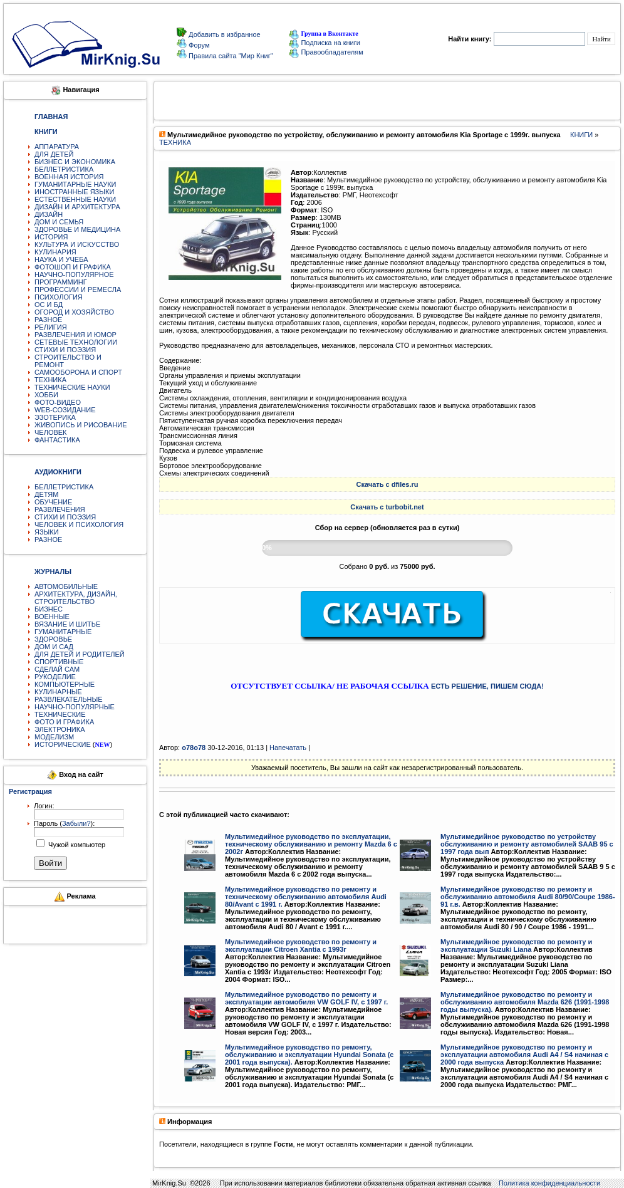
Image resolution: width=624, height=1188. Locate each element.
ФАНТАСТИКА (57, 440)
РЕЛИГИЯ (50, 327)
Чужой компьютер (75, 844)
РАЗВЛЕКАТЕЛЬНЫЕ (68, 699)
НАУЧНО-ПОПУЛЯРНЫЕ (74, 707)
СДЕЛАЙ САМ (57, 669)
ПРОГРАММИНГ (60, 282)
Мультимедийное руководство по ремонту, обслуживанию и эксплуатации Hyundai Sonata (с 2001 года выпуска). (309, 1054)
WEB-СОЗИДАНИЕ (65, 410)
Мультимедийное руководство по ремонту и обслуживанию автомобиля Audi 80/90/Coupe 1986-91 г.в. (527, 896)
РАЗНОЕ (48, 319)
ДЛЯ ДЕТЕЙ (53, 154)
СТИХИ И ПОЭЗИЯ (65, 349)
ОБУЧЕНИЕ (53, 502)
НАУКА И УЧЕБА (61, 259)
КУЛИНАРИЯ (55, 252)
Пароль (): (64, 823)
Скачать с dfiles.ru (387, 484)
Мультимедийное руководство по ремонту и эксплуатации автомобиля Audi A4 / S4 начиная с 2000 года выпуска (524, 1054)
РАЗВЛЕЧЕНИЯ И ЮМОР (75, 334)
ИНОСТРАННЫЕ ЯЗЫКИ (74, 191)
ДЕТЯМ (46, 494)
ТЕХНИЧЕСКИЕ (60, 714)
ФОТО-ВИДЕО (57, 402)
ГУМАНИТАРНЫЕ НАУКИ (75, 184)
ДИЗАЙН (48, 214)
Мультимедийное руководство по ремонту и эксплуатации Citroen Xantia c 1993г (301, 945)
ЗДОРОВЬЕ (53, 639)
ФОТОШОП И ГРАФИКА (72, 267)
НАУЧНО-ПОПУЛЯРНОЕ (74, 274)
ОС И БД (48, 304)
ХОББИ (46, 395)
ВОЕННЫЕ (52, 616)
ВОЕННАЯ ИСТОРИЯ (69, 176)
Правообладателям (326, 52)
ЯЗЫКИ (46, 532)
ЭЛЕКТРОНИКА (59, 729)
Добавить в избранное (224, 34)
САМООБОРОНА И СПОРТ (78, 372)
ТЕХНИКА (50, 379)
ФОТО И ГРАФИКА (64, 722)
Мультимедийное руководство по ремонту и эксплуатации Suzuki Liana (516, 945)
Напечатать (287, 747)
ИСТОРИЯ (51, 237)
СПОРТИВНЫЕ (58, 661)
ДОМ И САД (53, 646)
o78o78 (193, 747)
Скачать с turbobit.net (387, 507)
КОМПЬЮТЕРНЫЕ (64, 684)
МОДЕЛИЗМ (54, 737)
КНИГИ (581, 134)
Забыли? (76, 823)
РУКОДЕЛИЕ (55, 676)
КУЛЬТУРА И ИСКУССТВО (76, 244)
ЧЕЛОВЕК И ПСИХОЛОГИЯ (78, 524)
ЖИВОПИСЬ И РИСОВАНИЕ (80, 425)
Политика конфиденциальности (549, 1183)
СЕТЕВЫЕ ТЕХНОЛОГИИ (75, 342)
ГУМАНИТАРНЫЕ (62, 631)
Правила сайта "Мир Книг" (230, 56)
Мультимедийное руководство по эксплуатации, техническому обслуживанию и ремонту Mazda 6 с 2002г (311, 844)
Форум (198, 45)
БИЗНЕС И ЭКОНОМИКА (74, 161)
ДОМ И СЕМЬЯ (58, 222)
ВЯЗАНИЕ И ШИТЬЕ (67, 624)
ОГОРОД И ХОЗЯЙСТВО (74, 312)
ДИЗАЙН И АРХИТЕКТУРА (77, 207)
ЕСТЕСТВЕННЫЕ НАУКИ (75, 199)
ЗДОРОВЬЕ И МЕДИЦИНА (77, 229)
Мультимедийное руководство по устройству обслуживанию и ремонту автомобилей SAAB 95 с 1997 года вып (526, 844)
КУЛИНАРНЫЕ (58, 692)
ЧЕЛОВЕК (50, 432)
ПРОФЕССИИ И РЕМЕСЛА (77, 289)
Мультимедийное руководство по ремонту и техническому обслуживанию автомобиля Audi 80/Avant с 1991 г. (306, 896)
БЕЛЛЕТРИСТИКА (63, 169)
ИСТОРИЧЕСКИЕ (62, 744)
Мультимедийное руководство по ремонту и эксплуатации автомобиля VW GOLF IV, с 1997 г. (306, 998)
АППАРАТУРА (56, 146)
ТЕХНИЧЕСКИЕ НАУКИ (72, 387)
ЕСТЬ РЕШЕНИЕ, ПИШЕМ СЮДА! (487, 686)
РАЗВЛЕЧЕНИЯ (59, 509)
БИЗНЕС (48, 609)
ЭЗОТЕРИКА (55, 417)
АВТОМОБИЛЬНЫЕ (66, 586)
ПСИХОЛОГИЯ (58, 297)
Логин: (44, 806)
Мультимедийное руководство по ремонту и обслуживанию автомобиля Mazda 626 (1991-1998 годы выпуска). (524, 1002)
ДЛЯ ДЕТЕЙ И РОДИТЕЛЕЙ (79, 654)
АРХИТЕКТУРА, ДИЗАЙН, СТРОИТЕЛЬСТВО (75, 597)
